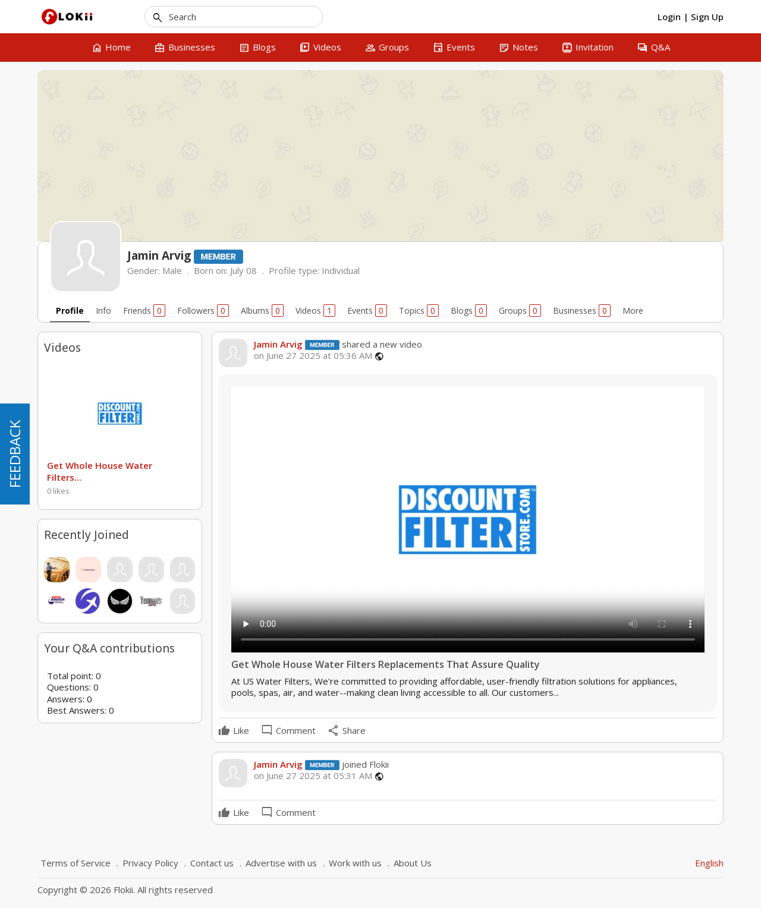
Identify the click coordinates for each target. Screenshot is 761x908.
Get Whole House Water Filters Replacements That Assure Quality (385, 664)
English (709, 863)
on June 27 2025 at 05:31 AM (313, 775)
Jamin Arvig (278, 344)
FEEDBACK (14, 454)
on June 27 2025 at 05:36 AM (313, 355)
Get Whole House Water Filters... (99, 471)
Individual (341, 270)
